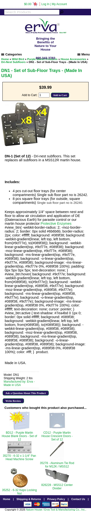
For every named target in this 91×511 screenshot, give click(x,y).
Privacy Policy (56, 499)
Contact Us (78, 499)
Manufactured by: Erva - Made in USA (19, 383)
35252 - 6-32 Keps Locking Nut (19, 491)
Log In (45, 4)
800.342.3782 (45, 58)
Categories (11, 54)
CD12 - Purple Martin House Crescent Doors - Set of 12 (57, 436)
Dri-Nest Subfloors (13, 62)
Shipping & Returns (29, 499)
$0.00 (30, 4)
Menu (83, 54)
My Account (59, 4)
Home (6, 499)
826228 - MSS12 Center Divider (57, 486)
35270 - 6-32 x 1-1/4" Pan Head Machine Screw (19, 457)
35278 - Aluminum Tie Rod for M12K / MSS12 (57, 464)
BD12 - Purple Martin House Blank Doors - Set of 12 (19, 436)
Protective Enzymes (56, 223)
